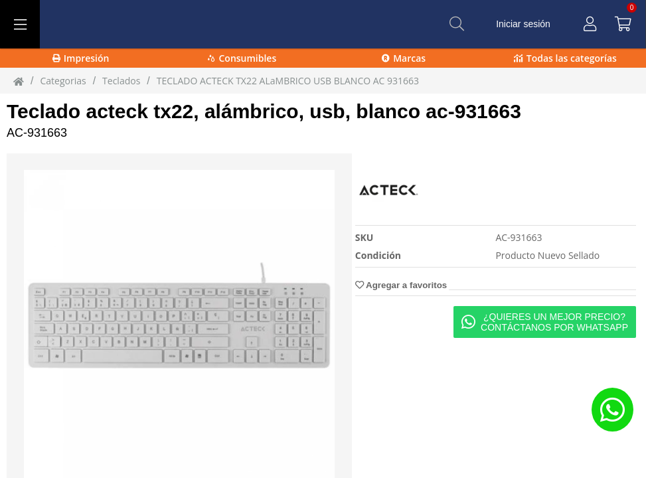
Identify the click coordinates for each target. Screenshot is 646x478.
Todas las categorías (565, 58)
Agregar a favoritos (401, 285)
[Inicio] (18, 81)
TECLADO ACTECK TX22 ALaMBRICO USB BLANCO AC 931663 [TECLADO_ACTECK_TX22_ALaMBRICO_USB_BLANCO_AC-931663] (288, 80)
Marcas (404, 58)
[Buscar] (456, 24)
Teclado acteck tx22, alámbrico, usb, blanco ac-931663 (264, 111)
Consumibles (242, 58)
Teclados (121, 80)
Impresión (81, 58)
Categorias (63, 80)
